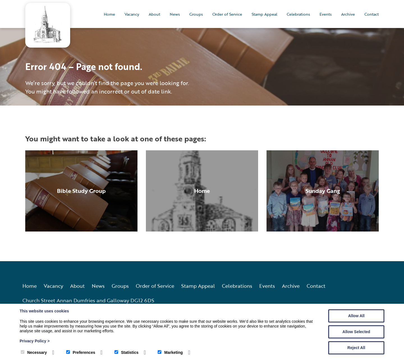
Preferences (80, 352)
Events (326, 14)
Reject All (356, 347)
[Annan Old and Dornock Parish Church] (48, 41)
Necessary (34, 352)
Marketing (170, 352)
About (154, 14)
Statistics (126, 352)
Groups (196, 14)
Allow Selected (356, 331)
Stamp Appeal (264, 14)
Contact (371, 14)
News (175, 14)
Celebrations (298, 14)
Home (109, 14)
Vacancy (132, 14)
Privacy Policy (35, 341)
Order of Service (227, 14)
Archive (348, 14)
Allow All (356, 316)
